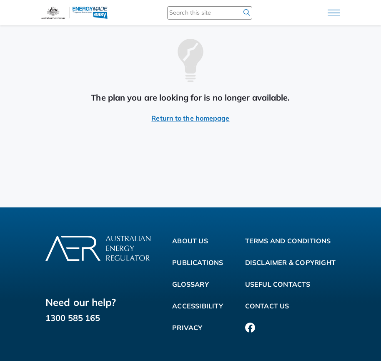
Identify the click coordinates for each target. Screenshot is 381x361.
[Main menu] (334, 13)
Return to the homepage (190, 118)
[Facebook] (250, 328)
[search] (246, 12)
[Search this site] (197, 12)
